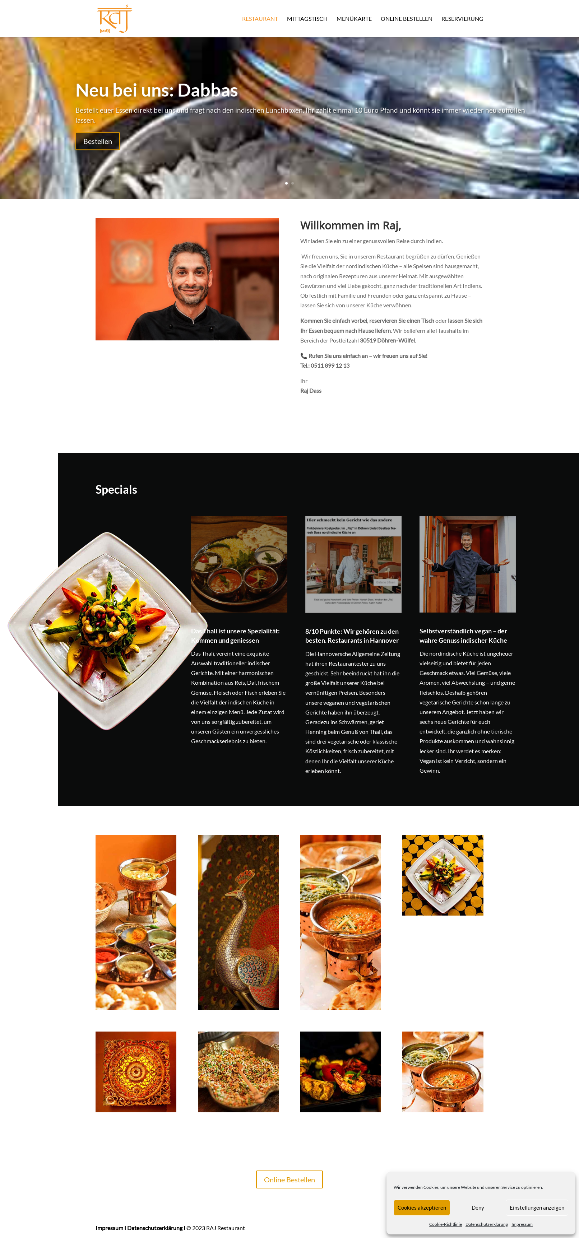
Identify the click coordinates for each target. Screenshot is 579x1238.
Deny (478, 1207)
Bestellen (97, 147)
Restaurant (260, 19)
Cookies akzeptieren (422, 1207)
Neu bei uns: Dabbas (156, 96)
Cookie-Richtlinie (445, 1224)
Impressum (522, 1224)
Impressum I (111, 1227)
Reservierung (462, 19)
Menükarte (354, 19)
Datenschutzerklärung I (156, 1227)
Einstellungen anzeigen (537, 1207)
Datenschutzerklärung (486, 1224)
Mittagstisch (307, 19)
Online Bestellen (406, 19)
